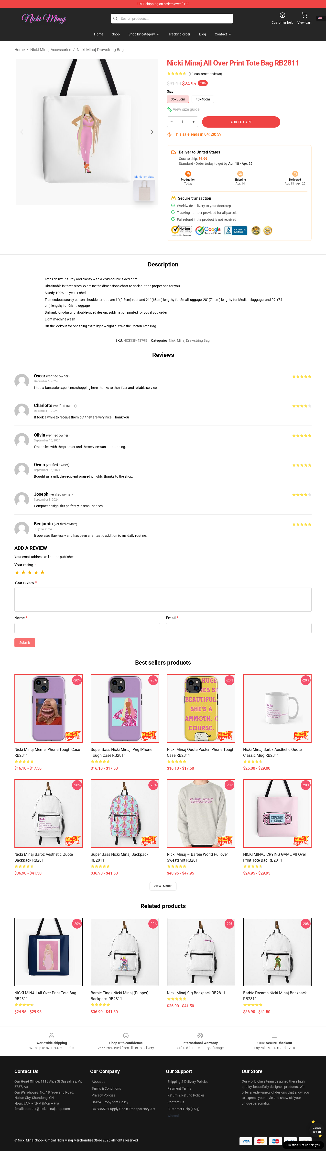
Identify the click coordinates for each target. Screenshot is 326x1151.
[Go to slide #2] (99, 216)
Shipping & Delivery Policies (187, 1082)
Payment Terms (179, 1088)
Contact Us (175, 1102)
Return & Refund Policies (186, 1095)
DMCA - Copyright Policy (110, 1102)
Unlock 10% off (317, 1130)
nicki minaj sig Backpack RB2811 (196, 993)
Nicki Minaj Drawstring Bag (100, 49)
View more (163, 886)
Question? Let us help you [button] (303, 1145)
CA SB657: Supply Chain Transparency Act (123, 1109)
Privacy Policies (103, 1095)
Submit (24, 643)
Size (170, 91)
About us (98, 1082)
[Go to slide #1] (74, 216)
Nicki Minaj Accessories (50, 49)
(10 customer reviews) (205, 74)
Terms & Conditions (106, 1088)
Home (19, 49)
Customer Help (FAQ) (183, 1109)
